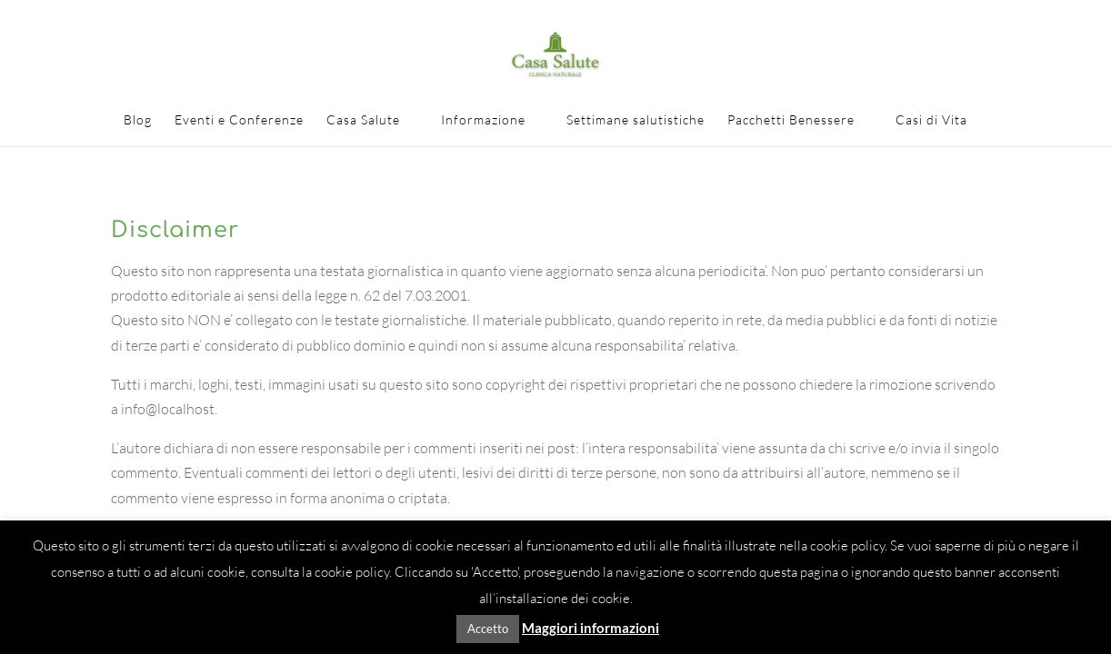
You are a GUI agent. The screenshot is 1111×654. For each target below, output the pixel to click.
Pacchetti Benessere (791, 120)
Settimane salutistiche (635, 120)
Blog (138, 120)
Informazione (483, 120)
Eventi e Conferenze (239, 120)
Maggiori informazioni (590, 627)
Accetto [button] (487, 628)
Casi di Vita (931, 120)
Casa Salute (363, 120)
